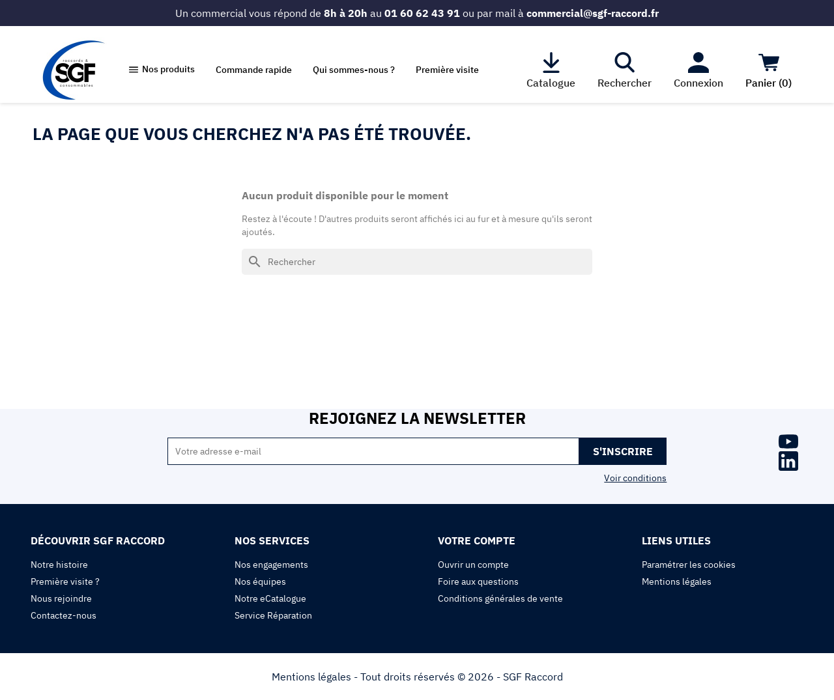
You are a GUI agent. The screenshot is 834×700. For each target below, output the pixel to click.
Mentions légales (677, 581)
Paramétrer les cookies (689, 564)
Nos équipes (260, 581)
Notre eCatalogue (270, 598)
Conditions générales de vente (500, 598)
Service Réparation (273, 615)
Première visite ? (65, 581)
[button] (161, 70)
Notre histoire (59, 564)
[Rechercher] (417, 262)
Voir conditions (635, 478)
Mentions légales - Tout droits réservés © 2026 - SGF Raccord (417, 676)
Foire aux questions (478, 581)
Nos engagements (271, 564)
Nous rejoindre (61, 598)
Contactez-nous (63, 615)
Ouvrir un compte (473, 564)
